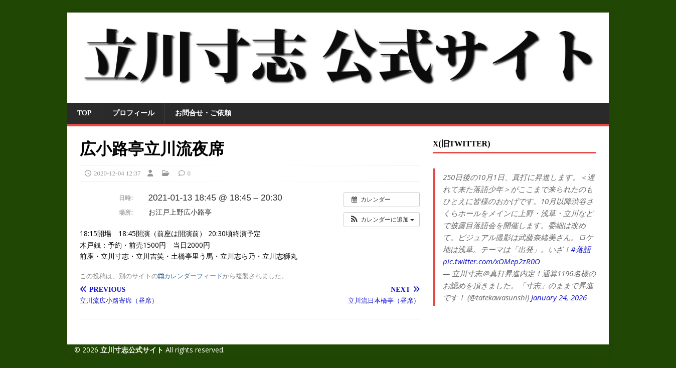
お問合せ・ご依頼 (203, 113)
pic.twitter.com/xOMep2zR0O (491, 261)
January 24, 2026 (559, 297)
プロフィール (133, 113)
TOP (84, 113)
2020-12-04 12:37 (117, 173)
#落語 (581, 249)
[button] (381, 220)
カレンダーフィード (190, 276)
